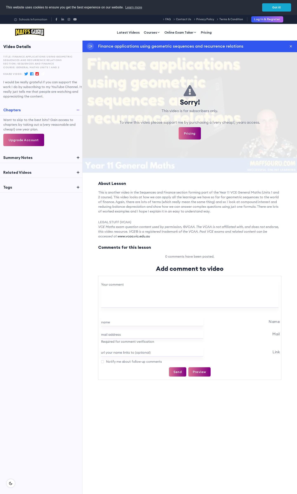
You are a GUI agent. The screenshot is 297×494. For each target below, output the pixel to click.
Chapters (12, 110)
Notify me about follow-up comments (133, 362)
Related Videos (17, 172)
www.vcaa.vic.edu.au (134, 236)
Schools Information (30, 19)
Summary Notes (18, 157)
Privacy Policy (205, 19)
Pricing (206, 32)
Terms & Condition (231, 19)
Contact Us (183, 19)
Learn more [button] (133, 7)
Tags (7, 187)
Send (177, 372)
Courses (152, 32)
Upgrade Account (24, 140)
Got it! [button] (276, 7)
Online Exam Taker (180, 32)
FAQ (168, 19)
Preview (199, 372)
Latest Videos (128, 32)
